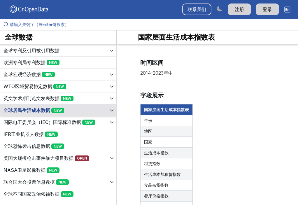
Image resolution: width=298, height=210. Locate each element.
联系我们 (196, 9)
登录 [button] (267, 9)
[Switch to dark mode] (219, 8)
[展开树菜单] (58, 50)
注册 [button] (239, 9)
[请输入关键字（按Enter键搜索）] (151, 24)
